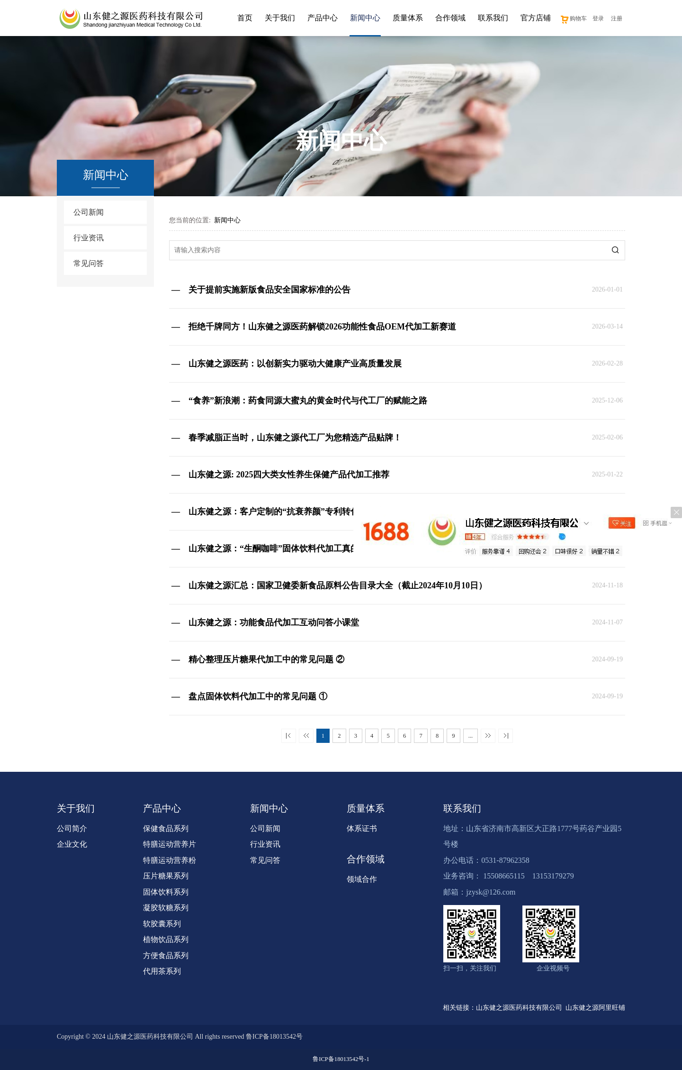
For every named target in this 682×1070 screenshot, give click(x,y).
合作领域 (450, 18)
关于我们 (280, 18)
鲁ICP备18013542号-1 (341, 1059)
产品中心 (322, 18)
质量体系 (408, 18)
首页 (244, 18)
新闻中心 (365, 18)
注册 (616, 18)
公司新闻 (88, 212)
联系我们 (493, 18)
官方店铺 (535, 18)
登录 (598, 18)
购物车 (573, 18)
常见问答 (88, 263)
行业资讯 (88, 238)
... (470, 735)
